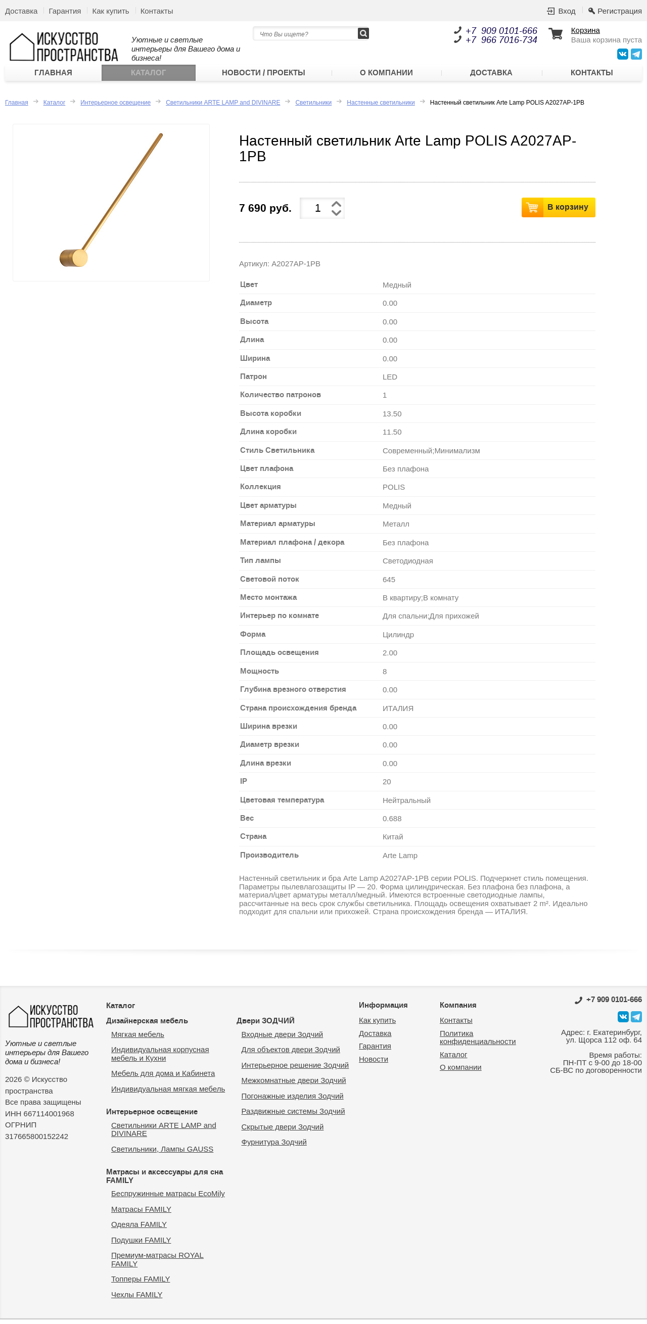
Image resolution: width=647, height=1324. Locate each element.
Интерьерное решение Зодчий (295, 1069)
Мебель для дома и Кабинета (163, 1077)
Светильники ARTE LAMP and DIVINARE (223, 107)
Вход (566, 11)
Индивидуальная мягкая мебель (168, 1093)
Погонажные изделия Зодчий (293, 1100)
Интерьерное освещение (115, 107)
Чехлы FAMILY (136, 1299)
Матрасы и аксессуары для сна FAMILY (164, 1180)
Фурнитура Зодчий (274, 1146)
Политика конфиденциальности (478, 1042)
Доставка (21, 11)
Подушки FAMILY (141, 1244)
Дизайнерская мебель (147, 1025)
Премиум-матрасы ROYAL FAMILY (157, 1263)
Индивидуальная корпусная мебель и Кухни (160, 1058)
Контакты (157, 11)
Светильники (313, 107)
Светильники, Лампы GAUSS (162, 1153)
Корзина (585, 30)
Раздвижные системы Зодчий (293, 1115)
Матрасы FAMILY (141, 1213)
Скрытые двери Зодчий (283, 1131)
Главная (53, 75)
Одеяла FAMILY (139, 1228)
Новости (373, 1063)
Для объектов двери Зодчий (291, 1054)
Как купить (110, 11)
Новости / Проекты (263, 75)
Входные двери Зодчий (283, 1038)
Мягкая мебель (137, 1038)
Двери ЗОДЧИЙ (266, 1025)
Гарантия (65, 11)
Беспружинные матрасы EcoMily (168, 1198)
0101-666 (608, 1004)
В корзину (567, 211)
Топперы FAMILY (140, 1283)
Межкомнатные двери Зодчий (294, 1084)
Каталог (148, 75)
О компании (386, 75)
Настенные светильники (381, 107)
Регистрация (619, 11)
